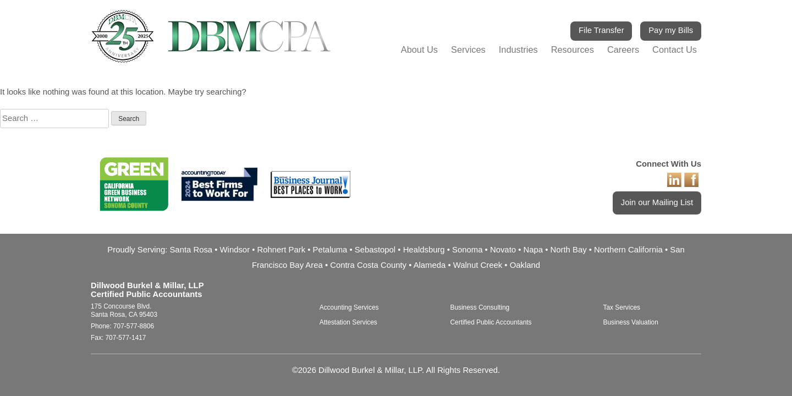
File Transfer (601, 30)
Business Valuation (630, 322)
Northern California (628, 249)
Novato (503, 249)
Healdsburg (424, 249)
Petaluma (330, 249)
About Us (419, 49)
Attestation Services (348, 322)
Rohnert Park (281, 249)
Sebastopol (375, 249)
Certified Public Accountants (490, 322)
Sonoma (467, 249)
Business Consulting (479, 307)
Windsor (235, 249)
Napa (533, 249)
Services (468, 49)
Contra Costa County (368, 265)
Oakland (525, 265)
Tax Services (621, 307)
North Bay (569, 249)
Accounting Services (349, 307)
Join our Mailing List (657, 202)
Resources (572, 49)
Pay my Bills (670, 30)
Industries (518, 49)
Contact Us (674, 49)
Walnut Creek (477, 265)
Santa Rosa (190, 249)
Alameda (430, 265)
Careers (623, 49)
